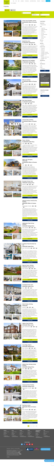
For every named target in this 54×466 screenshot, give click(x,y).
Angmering (43, 28)
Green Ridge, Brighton (26, 344)
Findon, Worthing (25, 140)
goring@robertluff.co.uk (15, 436)
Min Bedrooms (42, 60)
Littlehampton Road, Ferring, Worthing (28, 224)
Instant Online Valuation (45, 449)
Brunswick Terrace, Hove (27, 181)
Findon (42, 35)
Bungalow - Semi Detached (44, 59)
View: (41, 12)
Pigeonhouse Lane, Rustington (28, 60)
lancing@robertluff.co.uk (23, 436)
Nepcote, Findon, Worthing (27, 265)
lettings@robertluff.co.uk (39, 437)
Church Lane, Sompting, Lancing (29, 20)
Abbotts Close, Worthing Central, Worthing (29, 365)
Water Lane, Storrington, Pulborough (27, 160)
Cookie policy (12, 448)
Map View (13, 10)
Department (42, 23)
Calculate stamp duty (45, 95)
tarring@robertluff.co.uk (31, 436)
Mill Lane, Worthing (26, 79)
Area (41, 26)
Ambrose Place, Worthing (27, 119)
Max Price (41, 43)
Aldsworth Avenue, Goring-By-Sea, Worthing (29, 201)
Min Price (41, 40)
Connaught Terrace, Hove (27, 284)
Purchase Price (42, 91)
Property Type (42, 46)
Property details (30, 55)
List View (7, 10)
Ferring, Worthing (44, 34)
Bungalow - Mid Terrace (45, 57)
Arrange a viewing (29, 57)
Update (45, 70)
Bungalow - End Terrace (45, 53)
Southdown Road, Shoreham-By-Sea (29, 244)
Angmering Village (44, 29)
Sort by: (33, 12)
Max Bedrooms (42, 63)
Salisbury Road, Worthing (27, 323)
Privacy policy (8, 448)
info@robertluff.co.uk (6, 436)
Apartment (43, 48)
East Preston (43, 31)
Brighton (42, 30)
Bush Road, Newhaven (27, 100)
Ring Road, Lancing (26, 405)
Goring (42, 38)
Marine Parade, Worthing (27, 304)
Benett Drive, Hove (26, 41)
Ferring (42, 33)
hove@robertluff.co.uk (47, 436)
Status (41, 67)
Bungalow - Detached (44, 52)
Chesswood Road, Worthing (28, 384)
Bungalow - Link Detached (43, 55)
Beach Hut (43, 49)
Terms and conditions (17, 448)
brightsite (8, 456)
